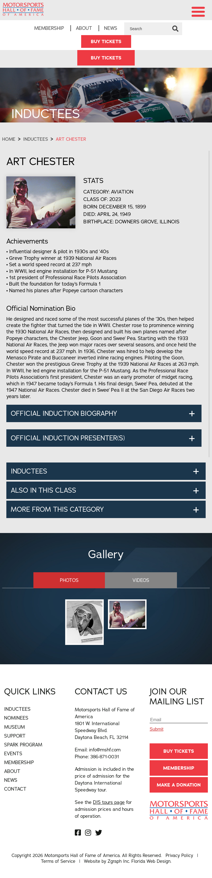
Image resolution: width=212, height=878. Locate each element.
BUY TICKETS (106, 41)
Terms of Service (58, 861)
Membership (49, 28)
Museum (14, 727)
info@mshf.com (105, 749)
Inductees (35, 139)
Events (13, 753)
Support (15, 736)
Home (8, 139)
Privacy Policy (179, 855)
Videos (137, 580)
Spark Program (23, 745)
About (84, 28)
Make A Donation (179, 785)
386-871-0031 (104, 756)
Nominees (16, 718)
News (110, 28)
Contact (15, 789)
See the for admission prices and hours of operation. (104, 809)
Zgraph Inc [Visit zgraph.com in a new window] (118, 861)
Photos (72, 580)
